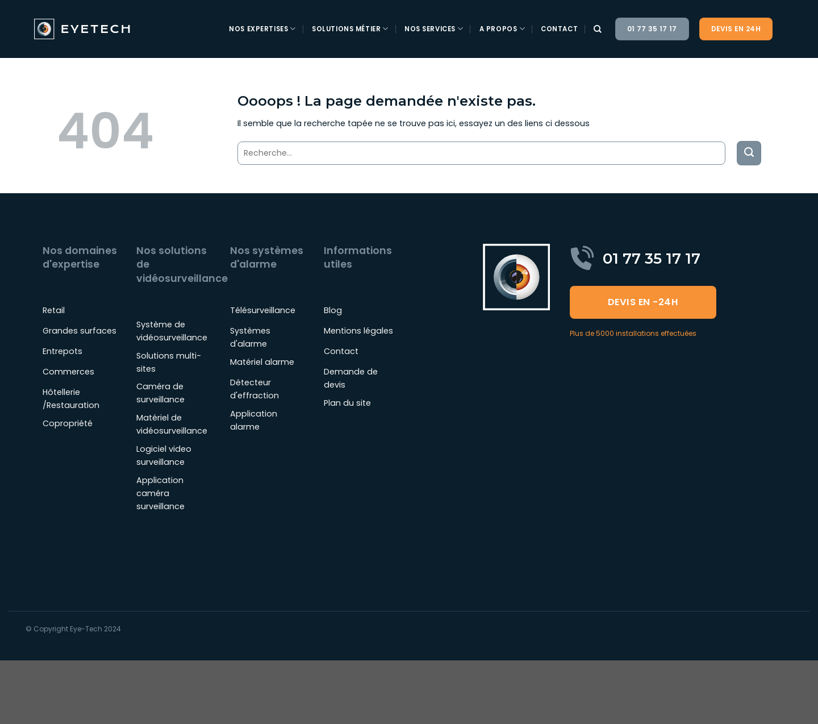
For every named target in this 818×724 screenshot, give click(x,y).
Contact (559, 29)
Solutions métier (350, 28)
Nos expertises (262, 28)
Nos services (434, 28)
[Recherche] (598, 29)
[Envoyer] (749, 153)
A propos (502, 28)
